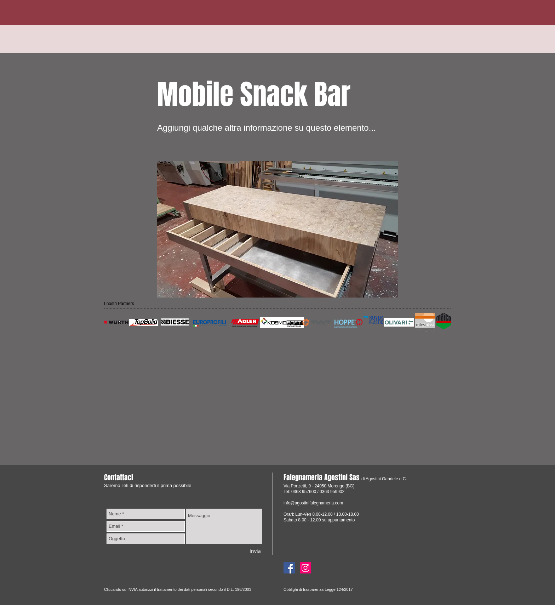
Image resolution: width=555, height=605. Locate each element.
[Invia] (255, 551)
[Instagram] (305, 567)
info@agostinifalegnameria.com (313, 503)
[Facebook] (289, 567)
